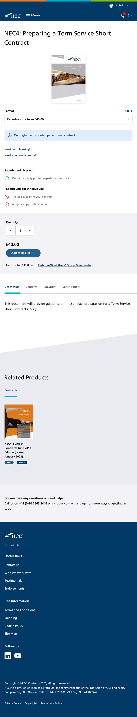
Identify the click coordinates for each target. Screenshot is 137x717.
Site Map (11, 634)
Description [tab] (12, 287)
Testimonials (13, 581)
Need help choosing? (17, 149)
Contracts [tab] (11, 390)
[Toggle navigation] (28, 16)
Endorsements (14, 588)
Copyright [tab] (49, 287)
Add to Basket (23, 253)
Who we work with (18, 573)
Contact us (12, 565)
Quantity (12, 222)
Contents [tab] (31, 287)
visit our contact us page (69, 503)
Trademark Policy (51, 703)
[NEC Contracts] (13, 15)
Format (9, 111)
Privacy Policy (13, 703)
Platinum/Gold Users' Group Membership (65, 265)
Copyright (31, 703)
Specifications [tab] (72, 287)
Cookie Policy (14, 626)
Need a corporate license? (20, 155)
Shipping (11, 618)
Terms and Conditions (20, 610)
